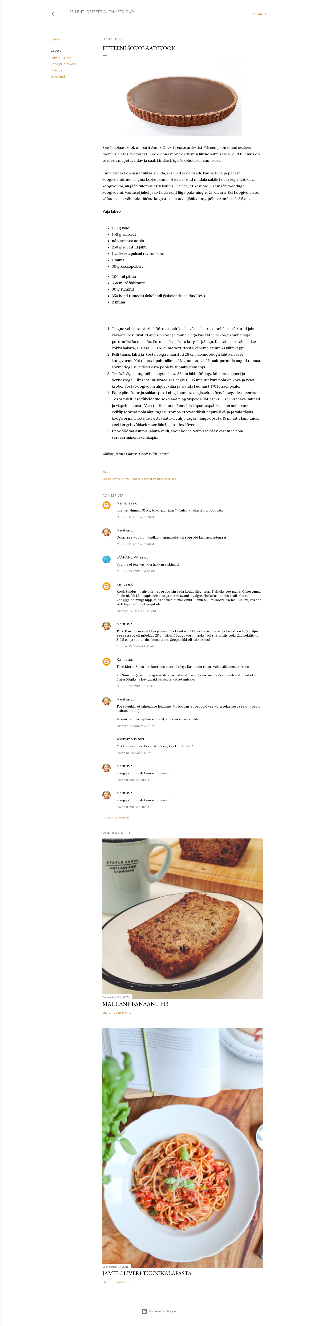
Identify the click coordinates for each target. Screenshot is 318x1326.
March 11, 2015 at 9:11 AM (133, 780)
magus (56, 70)
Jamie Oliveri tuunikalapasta (147, 1273)
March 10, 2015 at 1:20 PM (134, 753)
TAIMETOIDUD (119, 12)
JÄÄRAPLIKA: (128, 557)
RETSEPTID (95, 12)
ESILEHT (75, 12)
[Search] (260, 14)
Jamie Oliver (61, 58)
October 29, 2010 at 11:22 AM (136, 686)
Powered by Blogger (159, 1311)
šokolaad (58, 76)
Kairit (121, 584)
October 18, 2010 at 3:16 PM (135, 544)
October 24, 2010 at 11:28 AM (136, 611)
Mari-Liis (123, 503)
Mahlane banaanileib (135, 1003)
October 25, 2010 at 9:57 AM (136, 646)
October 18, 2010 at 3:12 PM (135, 517)
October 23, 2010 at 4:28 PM (136, 571)
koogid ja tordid (63, 64)
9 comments (122, 1012)
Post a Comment (115, 817)
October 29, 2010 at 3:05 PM (136, 726)
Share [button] (55, 39)
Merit (121, 530)
